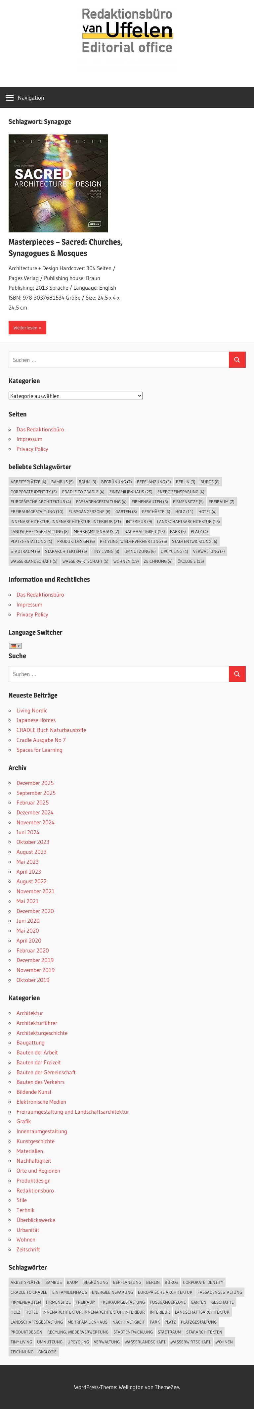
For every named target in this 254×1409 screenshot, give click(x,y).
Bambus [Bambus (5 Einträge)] (62, 481)
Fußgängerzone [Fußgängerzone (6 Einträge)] (89, 511)
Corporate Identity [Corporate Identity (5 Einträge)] (34, 491)
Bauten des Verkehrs (40, 1081)
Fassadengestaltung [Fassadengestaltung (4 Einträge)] (101, 501)
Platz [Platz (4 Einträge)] (199, 531)
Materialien (30, 1150)
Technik (26, 1209)
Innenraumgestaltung (42, 1131)
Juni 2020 (28, 920)
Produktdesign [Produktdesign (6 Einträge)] (76, 541)
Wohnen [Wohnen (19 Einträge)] (126, 561)
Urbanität (28, 1229)
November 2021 (36, 891)
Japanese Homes (36, 719)
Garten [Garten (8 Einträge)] (126, 511)
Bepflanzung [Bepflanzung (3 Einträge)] (154, 481)
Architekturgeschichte (42, 1032)
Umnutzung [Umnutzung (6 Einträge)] (140, 551)
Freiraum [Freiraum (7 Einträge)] (221, 501)
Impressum (29, 438)
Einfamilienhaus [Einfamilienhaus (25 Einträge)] (130, 491)
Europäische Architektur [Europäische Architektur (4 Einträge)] (41, 501)
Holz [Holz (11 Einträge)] (184, 511)
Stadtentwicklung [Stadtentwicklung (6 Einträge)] (194, 541)
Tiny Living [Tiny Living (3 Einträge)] (105, 551)
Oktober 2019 (33, 979)
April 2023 (29, 871)
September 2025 (36, 792)
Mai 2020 (28, 930)
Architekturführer (37, 1022)
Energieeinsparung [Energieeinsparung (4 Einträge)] (180, 491)
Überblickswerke (36, 1219)
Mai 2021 (28, 901)
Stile (22, 1199)
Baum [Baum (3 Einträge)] (87, 481)
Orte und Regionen (38, 1170)
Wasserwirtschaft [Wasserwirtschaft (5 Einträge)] (85, 561)
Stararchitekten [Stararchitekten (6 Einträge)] (66, 551)
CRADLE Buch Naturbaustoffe (51, 729)
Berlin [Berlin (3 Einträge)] (185, 481)
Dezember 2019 (35, 959)
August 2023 (32, 851)
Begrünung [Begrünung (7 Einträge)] (116, 481)
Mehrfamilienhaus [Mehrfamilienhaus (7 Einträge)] (96, 531)
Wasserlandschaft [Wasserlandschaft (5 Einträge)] (34, 561)
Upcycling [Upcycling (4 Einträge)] (174, 551)
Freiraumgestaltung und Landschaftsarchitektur (73, 1111)
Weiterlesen (25, 327)
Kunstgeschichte (36, 1141)
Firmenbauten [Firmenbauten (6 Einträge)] (150, 501)
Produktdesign (34, 1180)
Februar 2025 (33, 802)
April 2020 (29, 940)
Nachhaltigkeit (34, 1160)
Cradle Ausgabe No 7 (41, 739)
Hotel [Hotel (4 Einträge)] (207, 511)
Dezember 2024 (35, 812)
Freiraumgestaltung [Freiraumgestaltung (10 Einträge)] (37, 511)
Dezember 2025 (35, 782)
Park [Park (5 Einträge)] (178, 531)
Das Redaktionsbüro (40, 429)
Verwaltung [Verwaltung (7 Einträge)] (209, 551)
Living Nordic (32, 710)
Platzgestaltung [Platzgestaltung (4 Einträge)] (31, 541)
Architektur (30, 1012)
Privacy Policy (32, 448)
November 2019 (36, 969)
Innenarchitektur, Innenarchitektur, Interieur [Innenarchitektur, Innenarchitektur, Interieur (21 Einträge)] (66, 521)
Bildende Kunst (34, 1091)
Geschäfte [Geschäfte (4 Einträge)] (156, 511)
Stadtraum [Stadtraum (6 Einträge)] (25, 551)
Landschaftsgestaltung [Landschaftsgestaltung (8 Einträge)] (40, 531)
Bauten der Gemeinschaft (46, 1072)
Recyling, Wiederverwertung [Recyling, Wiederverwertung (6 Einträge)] (133, 541)
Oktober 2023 (33, 841)
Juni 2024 (28, 832)
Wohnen (26, 1239)
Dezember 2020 (35, 910)
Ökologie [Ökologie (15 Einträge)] (191, 561)
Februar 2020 (33, 950)
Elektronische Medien (41, 1101)
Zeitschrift (28, 1249)
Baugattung (31, 1042)
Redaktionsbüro (35, 1190)
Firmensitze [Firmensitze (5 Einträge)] (188, 501)
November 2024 (36, 822)
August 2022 (32, 881)
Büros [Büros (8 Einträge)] (210, 481)
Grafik (24, 1121)
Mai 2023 (28, 861)
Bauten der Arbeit (37, 1052)
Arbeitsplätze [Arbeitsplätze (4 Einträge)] (28, 481)
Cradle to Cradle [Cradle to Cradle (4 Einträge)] (83, 491)
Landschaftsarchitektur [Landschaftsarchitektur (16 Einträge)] (188, 521)
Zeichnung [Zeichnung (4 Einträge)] (158, 561)
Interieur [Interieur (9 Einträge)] (139, 521)
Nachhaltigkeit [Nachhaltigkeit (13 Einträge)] (144, 531)
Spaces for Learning (40, 749)
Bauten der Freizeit (39, 1062)
